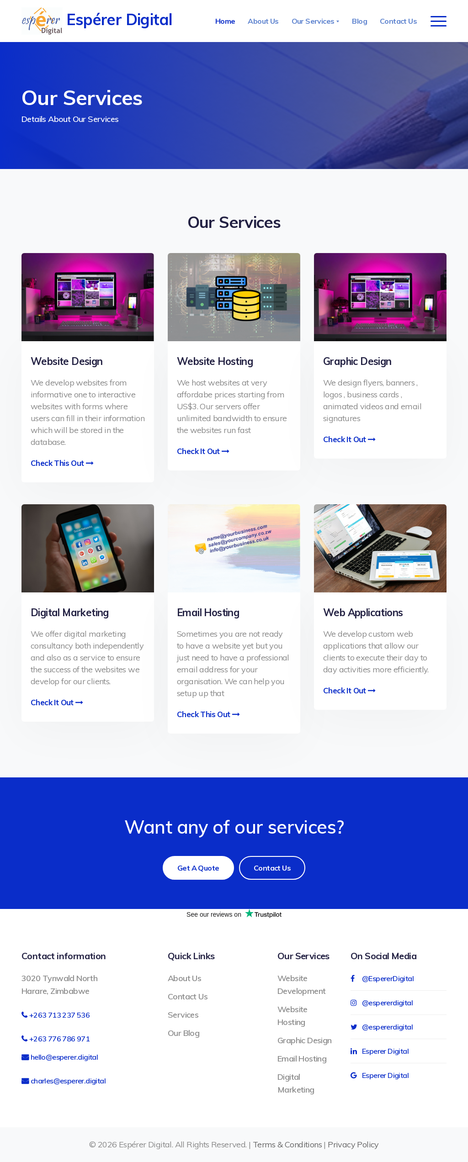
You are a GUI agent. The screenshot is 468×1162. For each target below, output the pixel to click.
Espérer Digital (96, 21)
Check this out (208, 714)
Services (183, 1014)
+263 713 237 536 (59, 1014)
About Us (263, 21)
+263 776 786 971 (59, 1038)
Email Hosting (301, 1058)
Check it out (203, 451)
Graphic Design (304, 1040)
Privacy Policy (353, 1144)
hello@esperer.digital (64, 1057)
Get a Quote (198, 867)
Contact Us (398, 21)
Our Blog (183, 1033)
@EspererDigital (382, 978)
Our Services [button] (314, 21)
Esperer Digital (380, 1051)
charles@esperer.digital (68, 1080)
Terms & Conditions (287, 1144)
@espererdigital (382, 1002)
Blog (359, 21)
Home (225, 21)
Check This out (62, 463)
